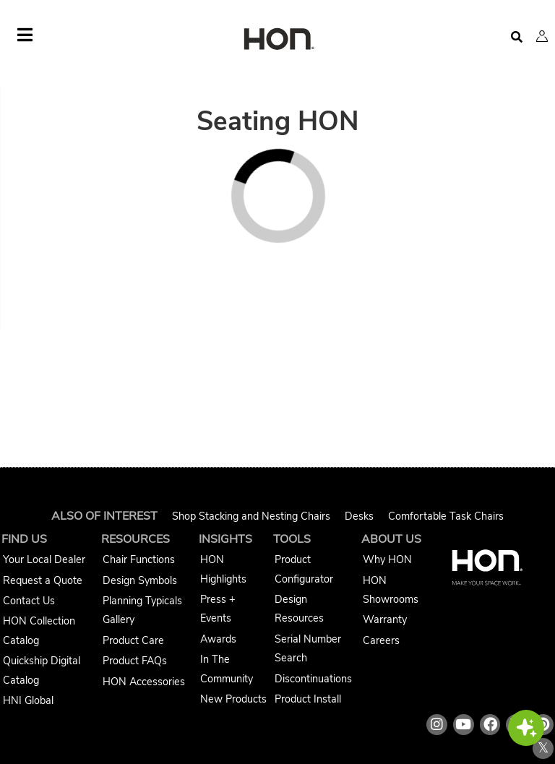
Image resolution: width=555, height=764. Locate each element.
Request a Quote (42, 580)
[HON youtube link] (463, 724)
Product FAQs (135, 660)
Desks (359, 516)
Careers (381, 640)
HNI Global (28, 700)
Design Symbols (140, 580)
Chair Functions (139, 559)
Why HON (387, 559)
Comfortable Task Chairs (446, 516)
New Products (233, 699)
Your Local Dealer (44, 559)
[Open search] (516, 37)
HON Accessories (144, 681)
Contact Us (29, 600)
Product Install (308, 699)
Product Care (133, 640)
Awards (218, 639)
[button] (542, 36)
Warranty (385, 619)
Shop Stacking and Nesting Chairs (251, 516)
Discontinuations (313, 678)
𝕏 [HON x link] (543, 748)
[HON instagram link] (436, 724)
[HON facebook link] (490, 724)
